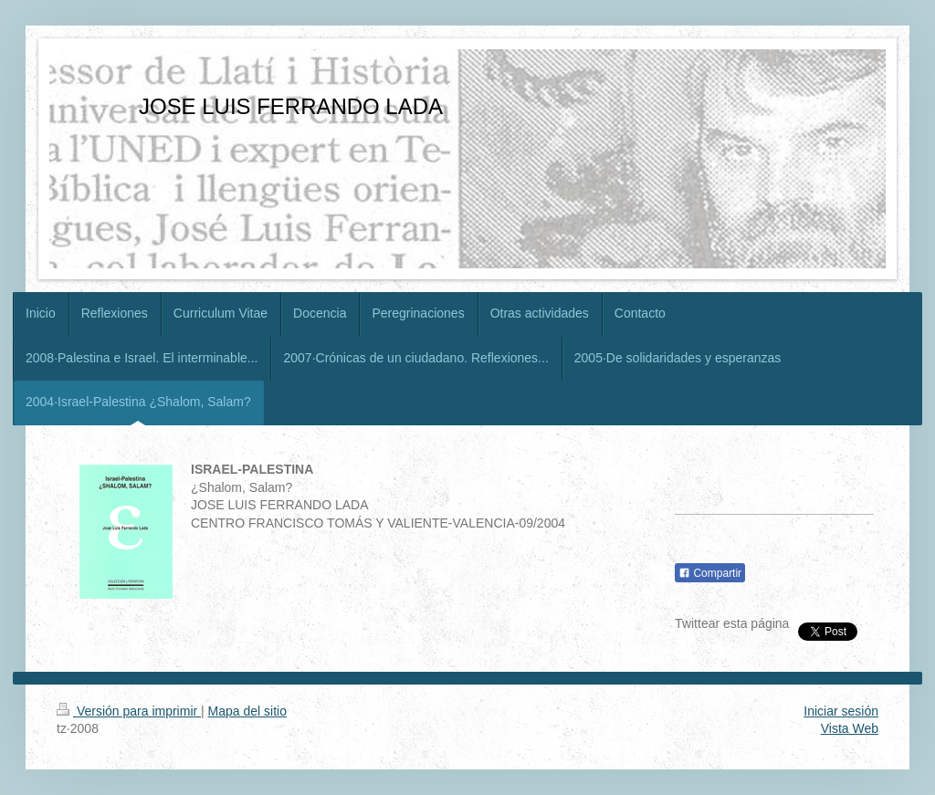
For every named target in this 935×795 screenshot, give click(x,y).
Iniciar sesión (841, 711)
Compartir (709, 573)
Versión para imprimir (129, 711)
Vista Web (849, 728)
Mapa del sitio (247, 711)
